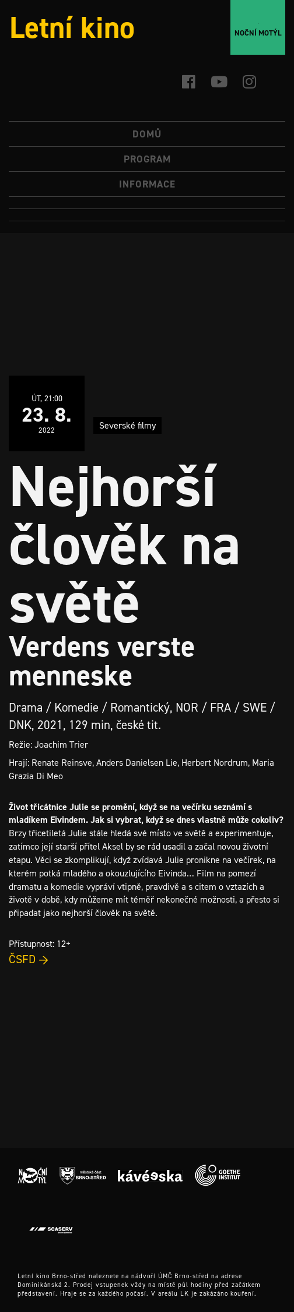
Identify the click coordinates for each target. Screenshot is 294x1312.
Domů (147, 134)
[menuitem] (147, 203)
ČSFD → (29, 959)
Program (147, 159)
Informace (147, 184)
